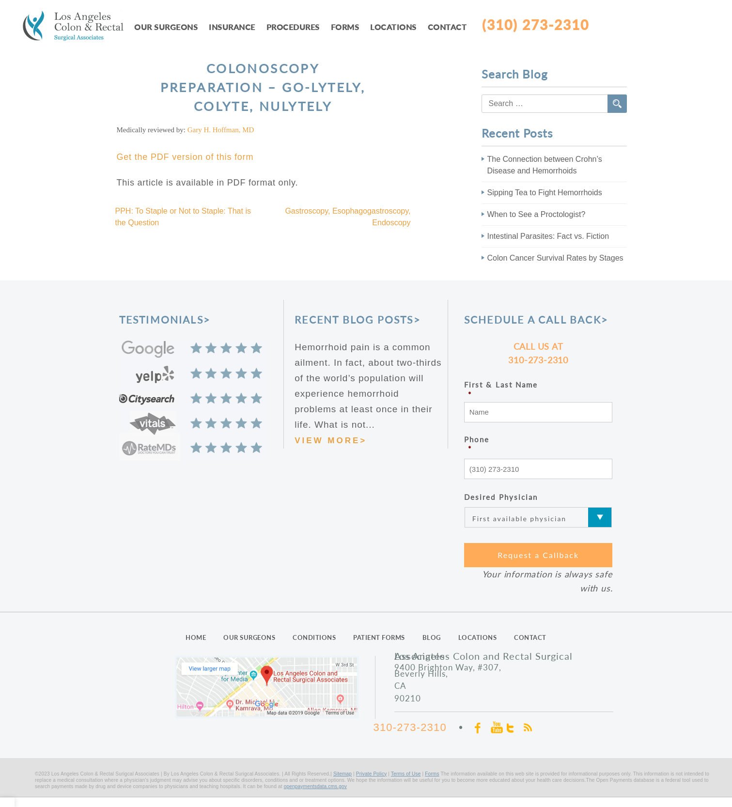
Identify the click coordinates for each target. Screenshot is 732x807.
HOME (196, 637)
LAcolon (78, 28)
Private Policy (371, 773)
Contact (447, 26)
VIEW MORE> (331, 440)
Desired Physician (501, 497)
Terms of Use (406, 773)
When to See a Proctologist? (536, 214)
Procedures (293, 26)
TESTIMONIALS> (165, 319)
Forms (345, 26)
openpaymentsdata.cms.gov (315, 786)
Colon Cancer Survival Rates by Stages (555, 258)
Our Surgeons (166, 26)
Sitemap (342, 773)
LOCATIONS (477, 637)
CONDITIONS (314, 637)
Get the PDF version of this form (185, 157)
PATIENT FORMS (379, 637)
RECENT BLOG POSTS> (358, 319)
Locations (393, 26)
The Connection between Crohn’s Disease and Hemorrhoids (544, 165)
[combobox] (554, 103)
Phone (538, 444)
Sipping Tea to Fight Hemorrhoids (544, 192)
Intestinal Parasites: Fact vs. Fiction (548, 236)
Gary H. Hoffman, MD (220, 130)
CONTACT (530, 637)
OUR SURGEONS (249, 637)
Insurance (232, 26)
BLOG (431, 637)
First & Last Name (538, 389)
